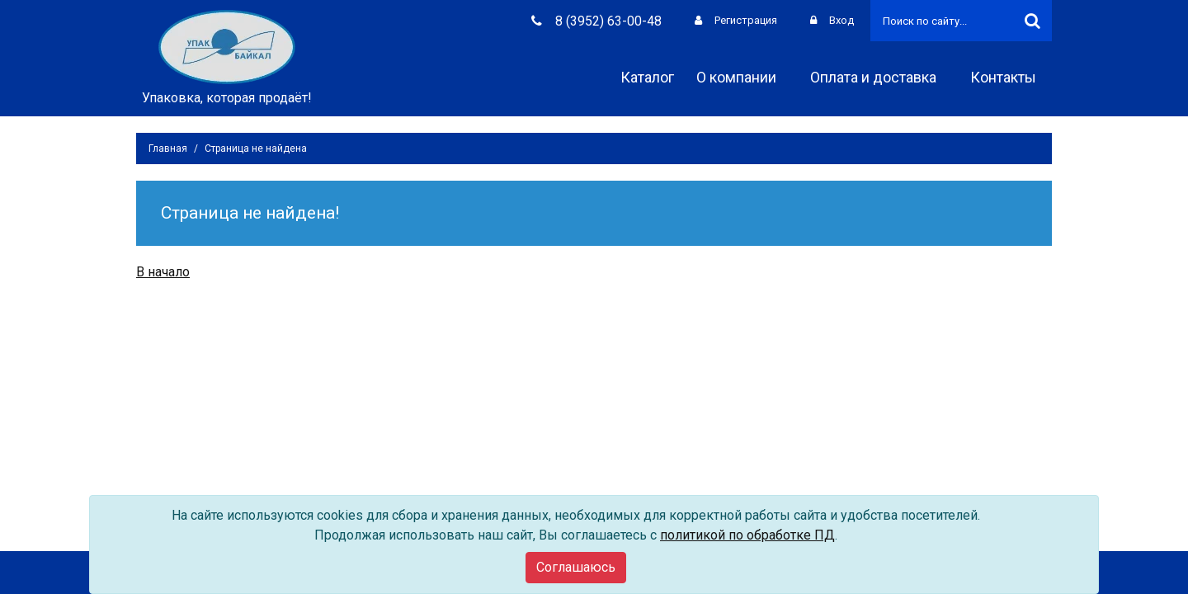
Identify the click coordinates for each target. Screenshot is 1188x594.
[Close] (576, 567)
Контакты (1009, 77)
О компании (742, 77)
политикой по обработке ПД (747, 535)
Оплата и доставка (879, 77)
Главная (167, 148)
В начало (163, 272)
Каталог (647, 77)
